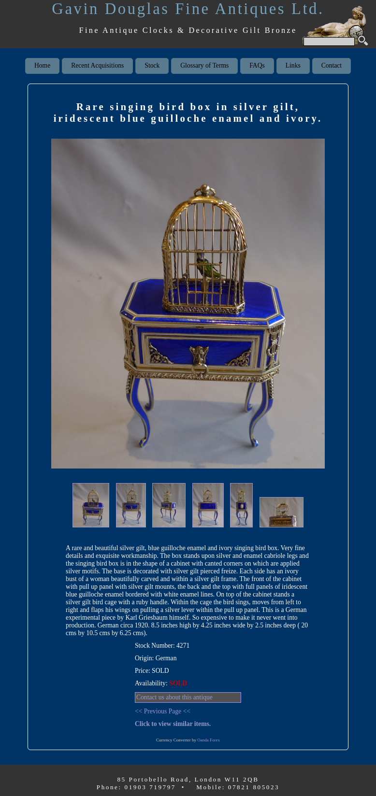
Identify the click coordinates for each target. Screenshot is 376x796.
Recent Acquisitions (97, 65)
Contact (331, 65)
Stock (152, 65)
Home (42, 65)
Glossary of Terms (204, 65)
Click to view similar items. (173, 723)
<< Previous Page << (162, 711)
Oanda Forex (208, 740)
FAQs (256, 65)
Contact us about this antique (174, 697)
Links (293, 65)
